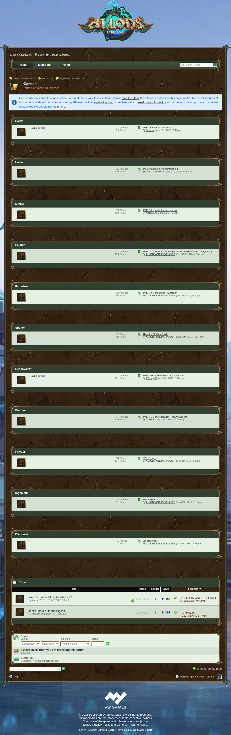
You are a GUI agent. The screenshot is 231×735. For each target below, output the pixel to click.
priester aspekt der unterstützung (160, 169)
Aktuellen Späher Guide (155, 334)
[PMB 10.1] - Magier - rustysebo (160, 210)
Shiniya (150, 130)
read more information (152, 102)
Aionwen (150, 419)
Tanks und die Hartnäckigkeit (47, 611)
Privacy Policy (101, 724)
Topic (73, 588)
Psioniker (21, 286)
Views (166, 588)
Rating (142, 588)
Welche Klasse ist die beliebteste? (50, 597)
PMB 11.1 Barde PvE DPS (157, 127)
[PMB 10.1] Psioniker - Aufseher (160, 293)
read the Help (130, 98)
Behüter (20, 410)
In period (65, 638)
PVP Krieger (149, 458)
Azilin (149, 213)
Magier (19, 203)
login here (59, 106)
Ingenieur (21, 493)
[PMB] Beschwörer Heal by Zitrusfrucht (163, 375)
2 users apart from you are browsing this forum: (53, 649)
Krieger (20, 451)
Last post (195, 588)
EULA (87, 724)
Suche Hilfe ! (149, 499)
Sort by (24, 638)
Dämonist (21, 534)
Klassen (30, 84)
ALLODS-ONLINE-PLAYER (160, 254)
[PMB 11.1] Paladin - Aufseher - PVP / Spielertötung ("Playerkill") (177, 251)
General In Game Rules (132, 724)
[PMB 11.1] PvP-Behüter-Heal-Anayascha (165, 416)
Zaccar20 (37, 600)
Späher (20, 327)
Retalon (190, 613)
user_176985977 (155, 171)
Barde (19, 121)
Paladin (20, 245)
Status (95, 638)
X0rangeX (151, 378)
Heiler (19, 162)
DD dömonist (150, 540)
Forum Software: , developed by (115, 730)
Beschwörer (23, 369)
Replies (155, 588)
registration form (103, 102)
